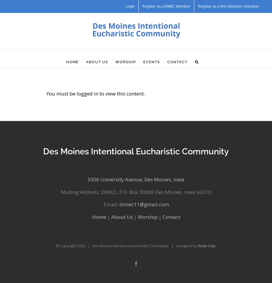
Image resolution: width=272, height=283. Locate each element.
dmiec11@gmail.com (144, 204)
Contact (171, 217)
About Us (122, 217)
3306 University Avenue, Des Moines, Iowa (136, 179)
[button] (197, 62)
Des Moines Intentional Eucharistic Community (136, 151)
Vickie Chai (206, 245)
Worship (148, 217)
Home (99, 217)
